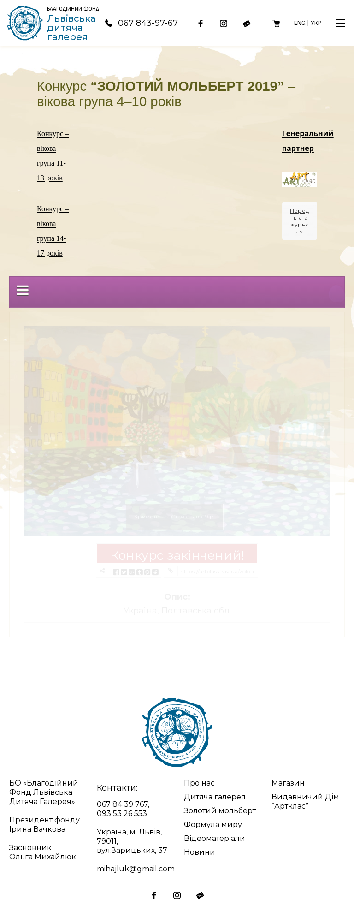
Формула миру (213, 824)
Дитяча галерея (215, 796)
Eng (300, 23)
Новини (199, 852)
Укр (316, 23)
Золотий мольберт (220, 810)
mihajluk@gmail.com (136, 868)
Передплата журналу (299, 221)
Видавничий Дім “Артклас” (305, 801)
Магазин (288, 783)
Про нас (199, 783)
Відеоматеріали (214, 838)
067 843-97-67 (141, 23)
